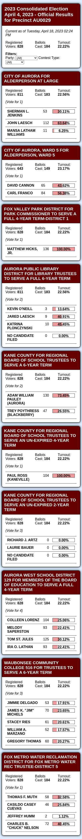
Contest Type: (49, 58)
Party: (10, 58)
